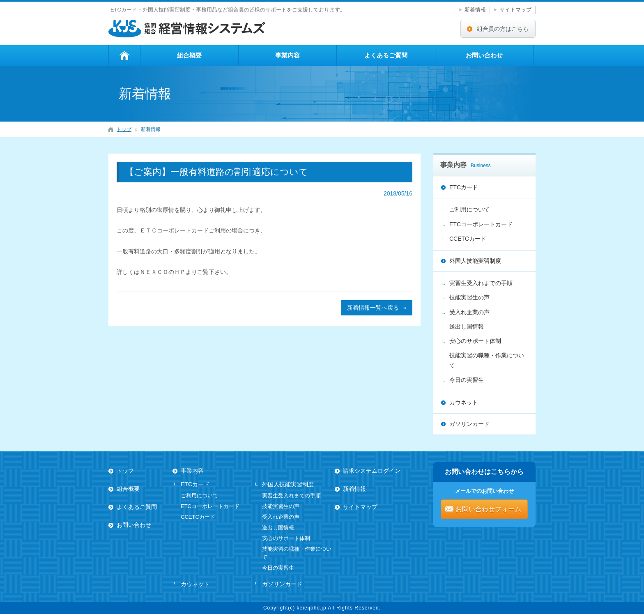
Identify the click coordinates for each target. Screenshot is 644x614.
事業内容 (287, 55)
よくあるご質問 (385, 55)
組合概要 (189, 55)
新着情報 (475, 10)
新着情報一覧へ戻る (373, 307)
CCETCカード (467, 238)
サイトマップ (515, 10)
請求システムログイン (371, 470)
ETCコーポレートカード (481, 224)
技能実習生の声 (469, 297)
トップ (124, 55)
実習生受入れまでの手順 (481, 283)
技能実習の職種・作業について (486, 360)
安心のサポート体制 (475, 341)
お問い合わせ (484, 55)
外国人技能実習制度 (475, 261)
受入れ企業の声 (469, 312)
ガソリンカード (469, 424)
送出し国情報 (466, 326)
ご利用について (469, 209)
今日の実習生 (466, 380)
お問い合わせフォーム (488, 509)
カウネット (463, 402)
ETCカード (463, 187)
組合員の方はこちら (503, 28)
